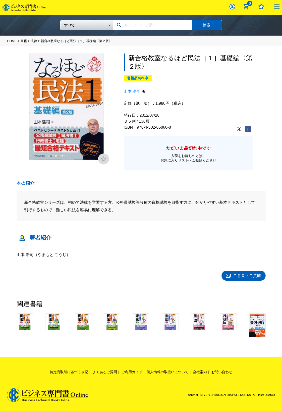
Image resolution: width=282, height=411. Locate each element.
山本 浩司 (132, 91)
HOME (12, 41)
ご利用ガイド (131, 371)
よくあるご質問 (105, 371)
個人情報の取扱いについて (167, 371)
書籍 (23, 41)
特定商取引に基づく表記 (69, 371)
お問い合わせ (221, 371)
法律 (34, 41)
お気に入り (261, 6)
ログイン (232, 6)
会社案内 (200, 371)
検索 (206, 25)
